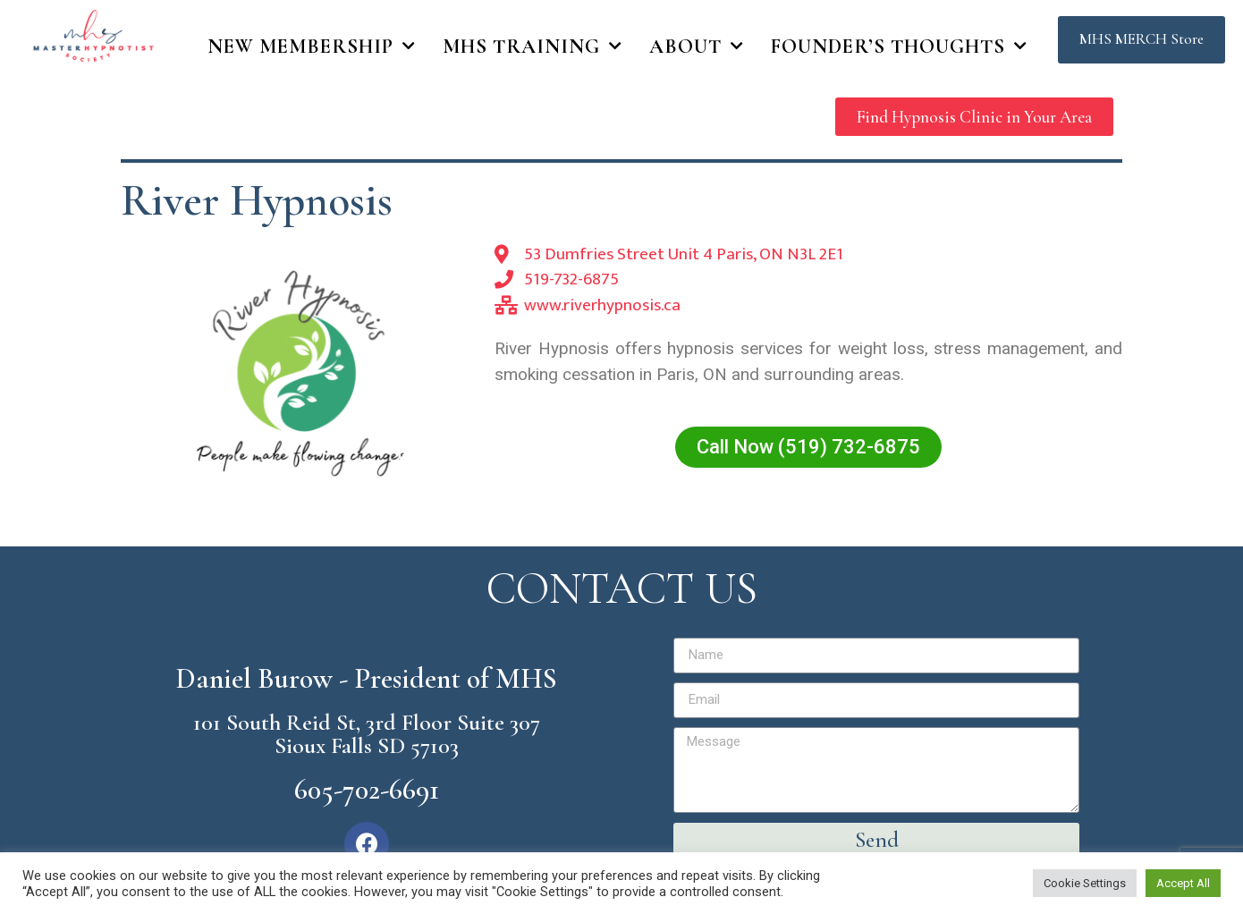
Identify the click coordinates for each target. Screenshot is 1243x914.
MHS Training (532, 46)
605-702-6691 (366, 789)
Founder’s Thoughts (899, 46)
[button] (1141, 39)
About (696, 46)
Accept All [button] (1183, 883)
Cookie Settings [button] (1085, 883)
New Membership (311, 46)
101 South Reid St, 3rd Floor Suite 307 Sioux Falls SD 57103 (366, 733)
